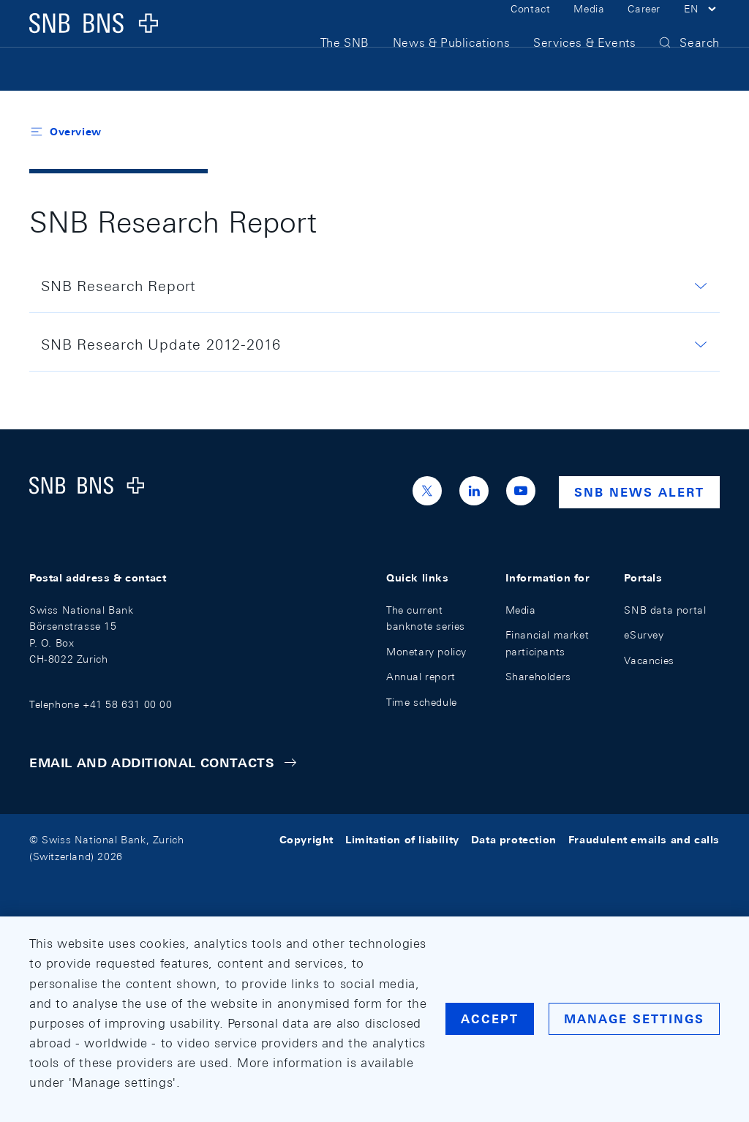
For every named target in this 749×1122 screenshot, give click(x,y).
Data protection (514, 839)
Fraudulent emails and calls (644, 839)
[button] (702, 28)
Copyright (306, 839)
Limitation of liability (402, 839)
